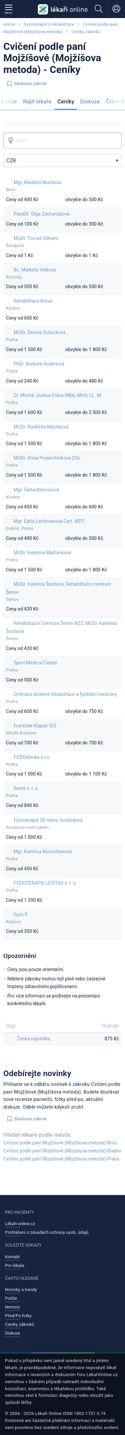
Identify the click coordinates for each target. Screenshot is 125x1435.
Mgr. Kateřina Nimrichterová (43, 851)
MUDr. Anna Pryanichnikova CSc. (48, 458)
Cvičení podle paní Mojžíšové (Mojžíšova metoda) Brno (60, 1142)
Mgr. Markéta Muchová (37, 182)
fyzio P (21, 914)
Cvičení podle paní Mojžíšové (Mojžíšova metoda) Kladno (62, 1150)
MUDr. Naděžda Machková (41, 426)
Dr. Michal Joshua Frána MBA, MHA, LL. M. (58, 395)
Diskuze (90, 101)
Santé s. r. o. (26, 788)
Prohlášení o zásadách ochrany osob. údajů (47, 1232)
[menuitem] (37, 102)
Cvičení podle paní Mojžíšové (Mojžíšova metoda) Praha (61, 1159)
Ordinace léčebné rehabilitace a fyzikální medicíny (65, 694)
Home (9, 24)
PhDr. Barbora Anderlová (39, 364)
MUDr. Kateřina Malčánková (42, 552)
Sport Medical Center (35, 662)
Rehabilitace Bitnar (33, 301)
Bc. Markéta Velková (35, 269)
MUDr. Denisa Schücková (39, 332)
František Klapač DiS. (35, 725)
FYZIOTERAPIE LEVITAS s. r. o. (45, 883)
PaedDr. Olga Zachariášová (42, 214)
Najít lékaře (37, 101)
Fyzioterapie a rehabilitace (49, 24)
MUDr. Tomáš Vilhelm (36, 238)
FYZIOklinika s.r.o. (32, 757)
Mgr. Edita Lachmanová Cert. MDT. (49, 521)
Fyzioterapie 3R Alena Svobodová (48, 820)
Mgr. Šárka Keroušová (36, 489)
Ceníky (65, 101)
